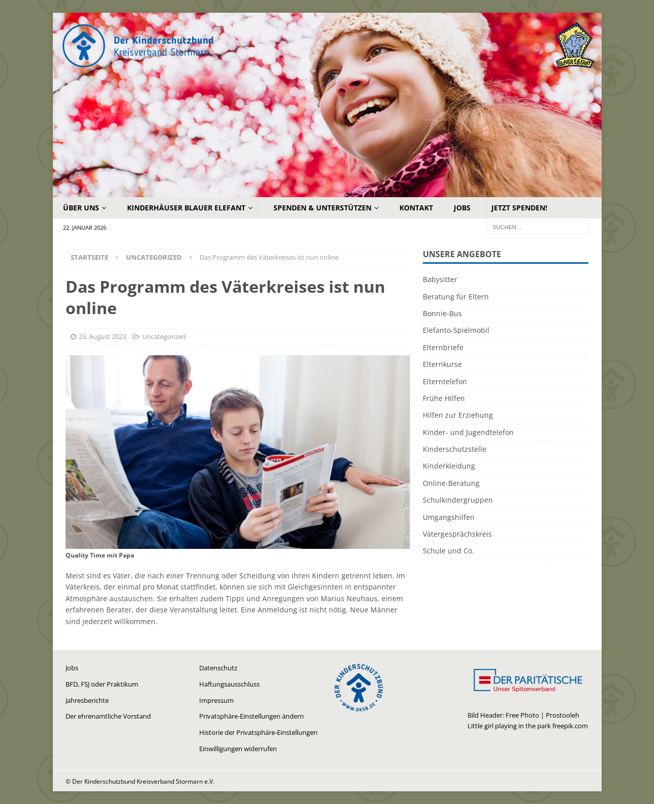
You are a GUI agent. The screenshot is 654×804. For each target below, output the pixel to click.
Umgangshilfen (449, 517)
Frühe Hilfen (444, 398)
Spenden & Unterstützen (322, 207)
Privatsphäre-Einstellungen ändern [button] (251, 716)
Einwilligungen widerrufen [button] (238, 748)
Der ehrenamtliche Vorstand (108, 716)
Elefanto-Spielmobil (456, 330)
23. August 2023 (102, 336)
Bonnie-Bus (442, 313)
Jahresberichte (87, 700)
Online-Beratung (451, 483)
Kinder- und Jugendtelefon (468, 432)
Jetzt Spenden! (519, 207)
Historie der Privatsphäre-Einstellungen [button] (258, 732)
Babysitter (440, 279)
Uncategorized (164, 336)
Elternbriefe (443, 347)
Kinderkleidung (449, 466)
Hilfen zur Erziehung (458, 415)
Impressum (216, 700)
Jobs (462, 207)
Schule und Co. (448, 550)
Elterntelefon (445, 381)
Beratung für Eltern (456, 296)
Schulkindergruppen (458, 500)
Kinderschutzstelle (454, 449)
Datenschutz (218, 667)
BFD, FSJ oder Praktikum (102, 684)
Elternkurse (442, 364)
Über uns (81, 207)
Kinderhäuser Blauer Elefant (186, 207)
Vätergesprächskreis (457, 534)
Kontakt (416, 207)
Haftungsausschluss (229, 684)
